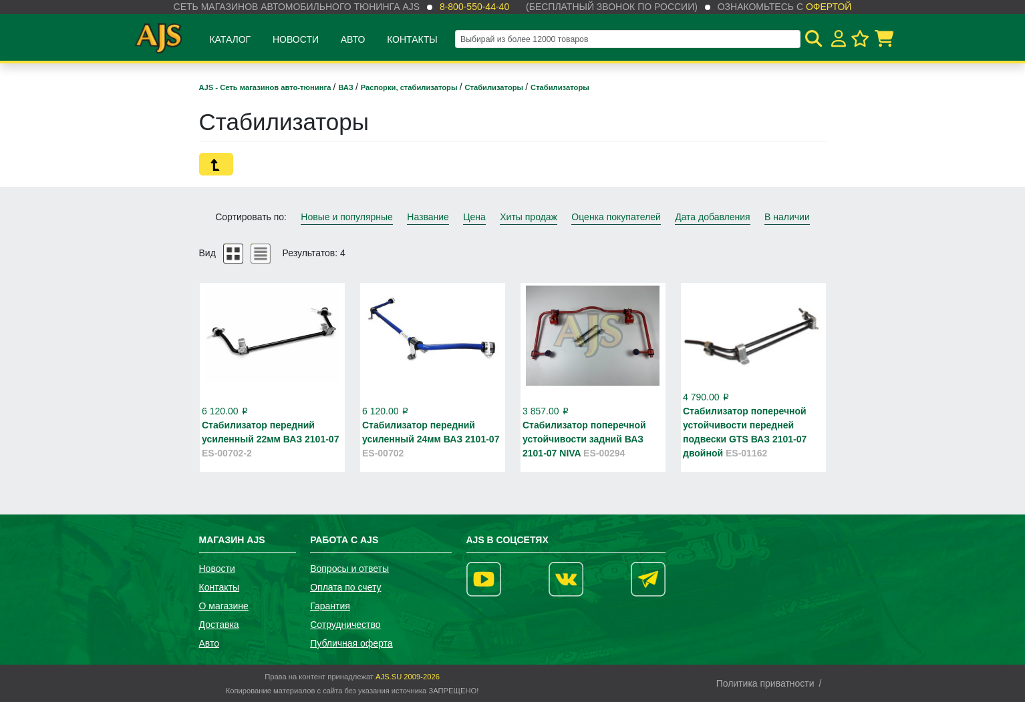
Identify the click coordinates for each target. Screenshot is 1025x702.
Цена (474, 217)
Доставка (219, 624)
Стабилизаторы (494, 87)
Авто (353, 39)
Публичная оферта (351, 643)
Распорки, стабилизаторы (410, 87)
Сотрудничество (345, 624)
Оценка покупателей (615, 217)
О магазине (224, 606)
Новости (296, 39)
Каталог (230, 39)
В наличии (787, 217)
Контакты (412, 39)
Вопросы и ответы (349, 568)
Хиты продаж (528, 217)
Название (428, 217)
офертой (828, 6)
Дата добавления (712, 217)
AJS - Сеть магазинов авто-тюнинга (266, 87)
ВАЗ (346, 87)
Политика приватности (765, 683)
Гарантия (330, 606)
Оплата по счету (345, 587)
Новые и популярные (347, 217)
